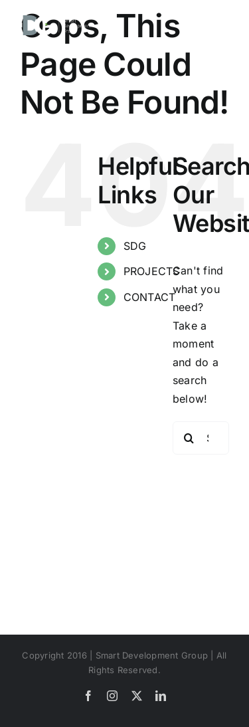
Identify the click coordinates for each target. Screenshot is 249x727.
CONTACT (150, 297)
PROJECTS (152, 271)
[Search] (189, 438)
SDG (135, 246)
